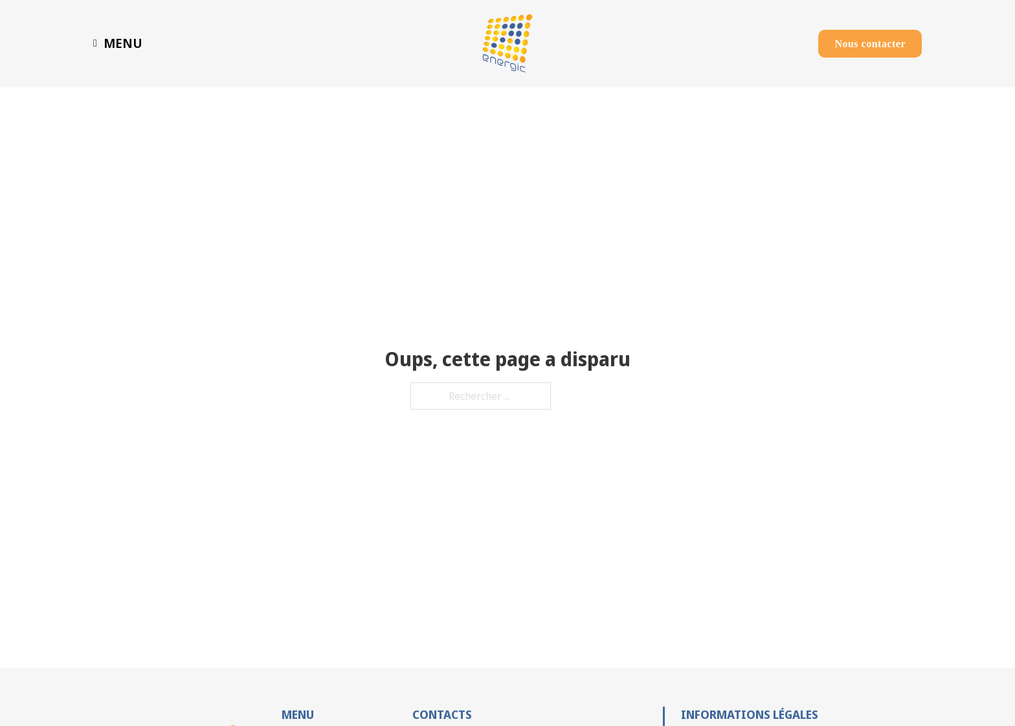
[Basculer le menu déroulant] (95, 43)
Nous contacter (870, 43)
